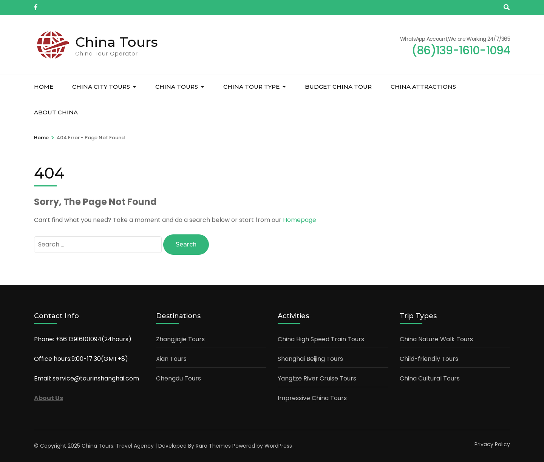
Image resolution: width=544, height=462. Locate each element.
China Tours (116, 42)
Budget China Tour (338, 86)
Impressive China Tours (312, 398)
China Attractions (423, 86)
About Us (48, 398)
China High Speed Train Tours (321, 339)
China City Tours (101, 86)
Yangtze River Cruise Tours (317, 378)
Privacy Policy (492, 444)
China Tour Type (251, 86)
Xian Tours (171, 358)
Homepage (299, 220)
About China (56, 112)
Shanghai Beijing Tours (310, 358)
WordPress (278, 446)
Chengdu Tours (178, 378)
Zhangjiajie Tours (180, 339)
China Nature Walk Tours (436, 339)
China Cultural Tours (430, 378)
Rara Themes (213, 446)
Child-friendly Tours (429, 358)
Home (43, 86)
